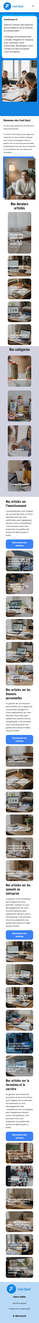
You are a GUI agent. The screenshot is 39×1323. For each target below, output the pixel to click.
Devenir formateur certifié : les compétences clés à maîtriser (19, 1179)
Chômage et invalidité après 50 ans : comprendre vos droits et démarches (19, 1201)
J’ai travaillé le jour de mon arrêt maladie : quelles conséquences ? (19, 1224)
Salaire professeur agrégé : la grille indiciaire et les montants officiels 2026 (19, 1155)
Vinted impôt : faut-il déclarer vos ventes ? (17, 315)
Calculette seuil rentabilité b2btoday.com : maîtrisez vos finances (19, 268)
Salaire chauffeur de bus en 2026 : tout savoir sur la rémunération (17, 1270)
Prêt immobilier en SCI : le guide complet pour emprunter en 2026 (19, 678)
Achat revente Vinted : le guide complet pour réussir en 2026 (19, 1024)
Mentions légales (19, 1303)
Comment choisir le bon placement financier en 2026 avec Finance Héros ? (18, 586)
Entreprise (19, 449)
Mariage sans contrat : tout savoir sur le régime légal (16, 238)
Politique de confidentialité (19, 1309)
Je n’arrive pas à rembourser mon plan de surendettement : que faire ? (18, 290)
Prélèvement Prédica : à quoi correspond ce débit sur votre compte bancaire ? (18, 873)
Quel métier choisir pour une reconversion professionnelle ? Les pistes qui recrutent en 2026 (19, 1246)
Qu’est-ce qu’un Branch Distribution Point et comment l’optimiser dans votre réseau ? (19, 1045)
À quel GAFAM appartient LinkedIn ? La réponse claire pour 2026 (18, 1068)
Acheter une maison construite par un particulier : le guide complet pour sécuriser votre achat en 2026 (19, 562)
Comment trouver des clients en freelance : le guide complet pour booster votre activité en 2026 (19, 999)
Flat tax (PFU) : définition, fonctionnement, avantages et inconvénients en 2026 (19, 632)
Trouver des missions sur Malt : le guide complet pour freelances (19, 337)
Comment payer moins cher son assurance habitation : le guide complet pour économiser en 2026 (19, 849)
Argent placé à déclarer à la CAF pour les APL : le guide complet (19, 828)
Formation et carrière (19, 484)
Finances (19, 414)
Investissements (19, 379)
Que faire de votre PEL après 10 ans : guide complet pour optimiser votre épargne (19, 609)
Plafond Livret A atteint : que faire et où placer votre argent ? (19, 655)
